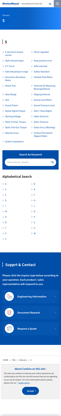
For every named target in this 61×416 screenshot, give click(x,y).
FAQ (13, 360)
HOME (5, 360)
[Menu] (57, 3)
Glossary (23, 360)
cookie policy (23, 382)
